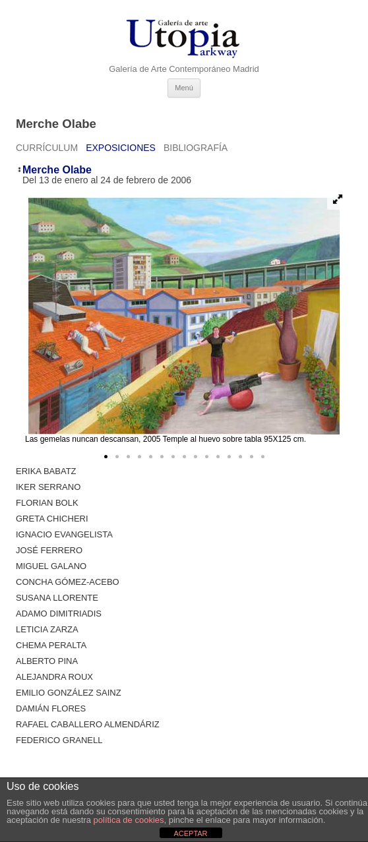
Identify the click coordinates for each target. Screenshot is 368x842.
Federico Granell (59, 740)
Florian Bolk (47, 503)
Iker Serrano (48, 487)
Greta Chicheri (52, 519)
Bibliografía (196, 147)
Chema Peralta (51, 645)
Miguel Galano (51, 566)
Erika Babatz (46, 471)
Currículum (47, 147)
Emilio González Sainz (68, 693)
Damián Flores (51, 708)
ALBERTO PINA (47, 661)
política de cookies (129, 820)
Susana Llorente (57, 598)
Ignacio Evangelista (64, 534)
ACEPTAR (190, 833)
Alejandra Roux (54, 677)
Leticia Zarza (47, 629)
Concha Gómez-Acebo (67, 582)
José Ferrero (49, 550)
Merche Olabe (57, 169)
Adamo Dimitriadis (59, 613)
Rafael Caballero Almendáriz (88, 724)
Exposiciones (121, 147)
